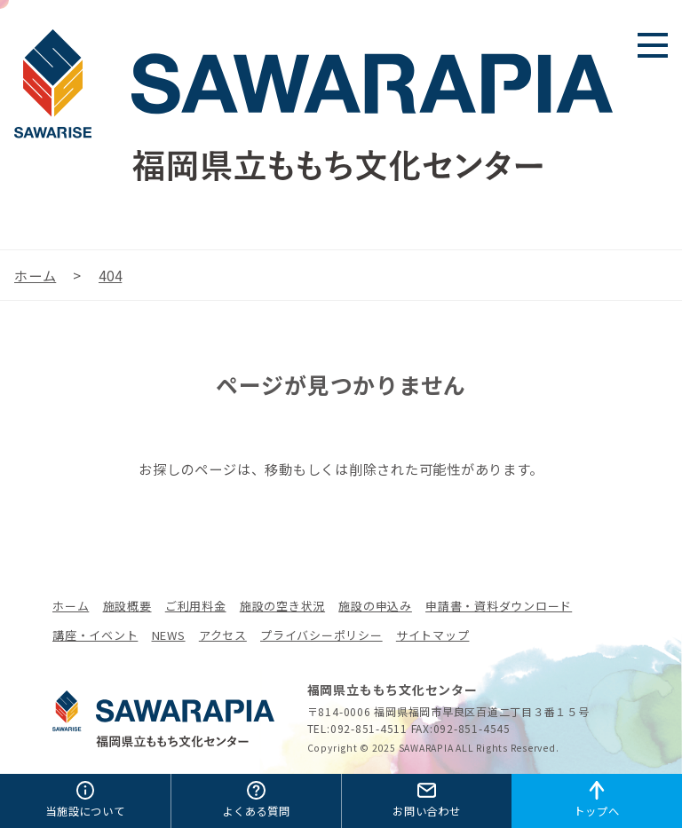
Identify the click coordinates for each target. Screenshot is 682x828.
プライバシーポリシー (321, 635)
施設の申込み (375, 605)
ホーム (70, 605)
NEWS (169, 635)
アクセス (223, 635)
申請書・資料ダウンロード (498, 605)
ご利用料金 (195, 605)
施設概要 (127, 605)
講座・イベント (95, 635)
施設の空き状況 (282, 605)
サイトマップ (433, 635)
